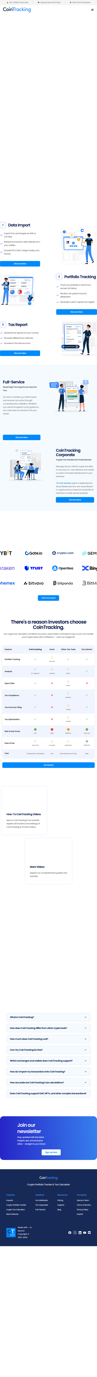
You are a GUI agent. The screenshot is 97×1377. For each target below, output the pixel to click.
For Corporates (41, 1205)
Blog (59, 1209)
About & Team (83, 1200)
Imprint (80, 1214)
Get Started (48, 765)
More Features (12, 1214)
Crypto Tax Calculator (15, 1209)
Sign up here (51, 1152)
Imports (9, 1200)
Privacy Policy (82, 1209)
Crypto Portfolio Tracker (16, 1205)
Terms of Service (84, 1205)
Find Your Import (48, 598)
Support (60, 1205)
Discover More (20, 263)
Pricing (60, 1200)
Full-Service (65, 483)
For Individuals (41, 1200)
